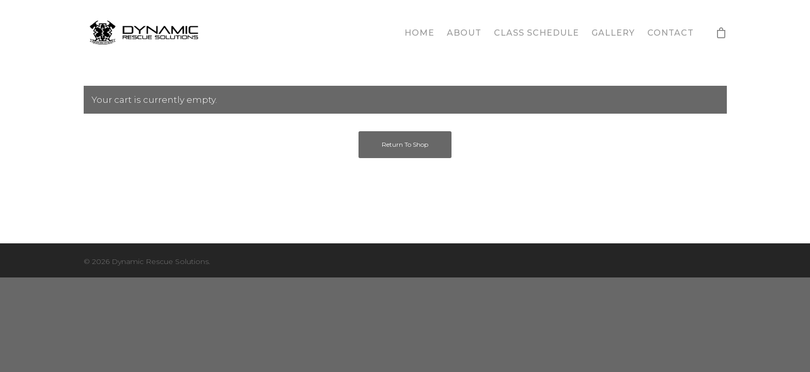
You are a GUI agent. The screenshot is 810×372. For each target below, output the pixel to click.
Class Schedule (536, 33)
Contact (670, 33)
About (464, 33)
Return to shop (405, 144)
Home (419, 33)
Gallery (613, 33)
